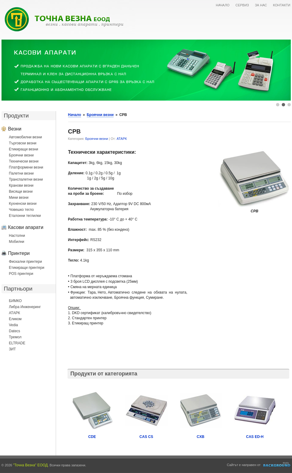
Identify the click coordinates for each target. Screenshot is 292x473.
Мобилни (16, 242)
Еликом (15, 319)
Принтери (19, 253)
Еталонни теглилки (25, 216)
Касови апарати (25, 227)
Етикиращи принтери (26, 267)
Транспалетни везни (26, 179)
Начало (74, 115)
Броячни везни (21, 155)
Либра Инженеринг (25, 307)
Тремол (15, 337)
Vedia (13, 325)
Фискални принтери (25, 261)
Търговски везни (22, 143)
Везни (14, 128)
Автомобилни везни (25, 137)
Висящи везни (21, 191)
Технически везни (24, 161)
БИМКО (15, 301)
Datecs (14, 331)
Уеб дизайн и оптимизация (277, 464)
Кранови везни (21, 185)
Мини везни (19, 197)
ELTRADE (17, 343)
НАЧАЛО (222, 5)
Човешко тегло (21, 210)
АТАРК (14, 313)
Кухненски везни (23, 203)
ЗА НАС (261, 5)
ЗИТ (12, 349)
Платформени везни (26, 167)
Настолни (17, 235)
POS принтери (21, 274)
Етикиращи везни (23, 149)
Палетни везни (21, 173)
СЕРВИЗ (242, 5)
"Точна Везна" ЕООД (30, 465)
